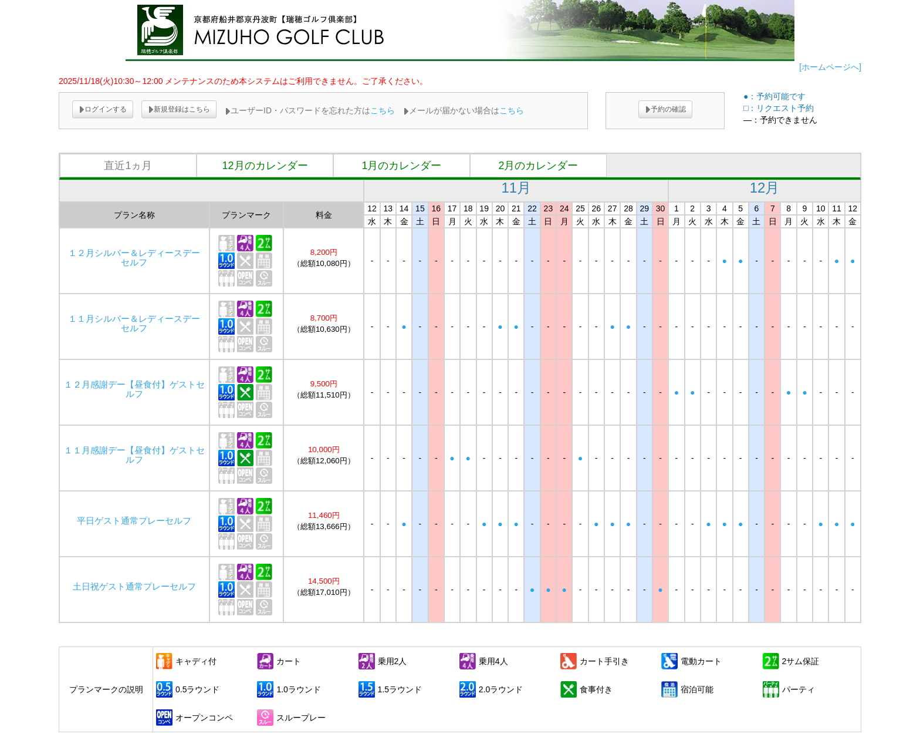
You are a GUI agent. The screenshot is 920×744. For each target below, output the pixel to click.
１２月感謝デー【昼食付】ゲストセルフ (134, 389)
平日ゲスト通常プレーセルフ (134, 521)
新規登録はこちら (179, 109)
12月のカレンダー (264, 165)
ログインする (103, 109)
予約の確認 (665, 109)
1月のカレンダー (401, 165)
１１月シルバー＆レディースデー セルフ (138, 323)
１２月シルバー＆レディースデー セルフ (138, 257)
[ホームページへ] (830, 67)
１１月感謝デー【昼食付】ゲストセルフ (134, 455)
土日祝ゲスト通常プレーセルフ (134, 586)
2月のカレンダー (538, 165)
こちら (382, 110)
